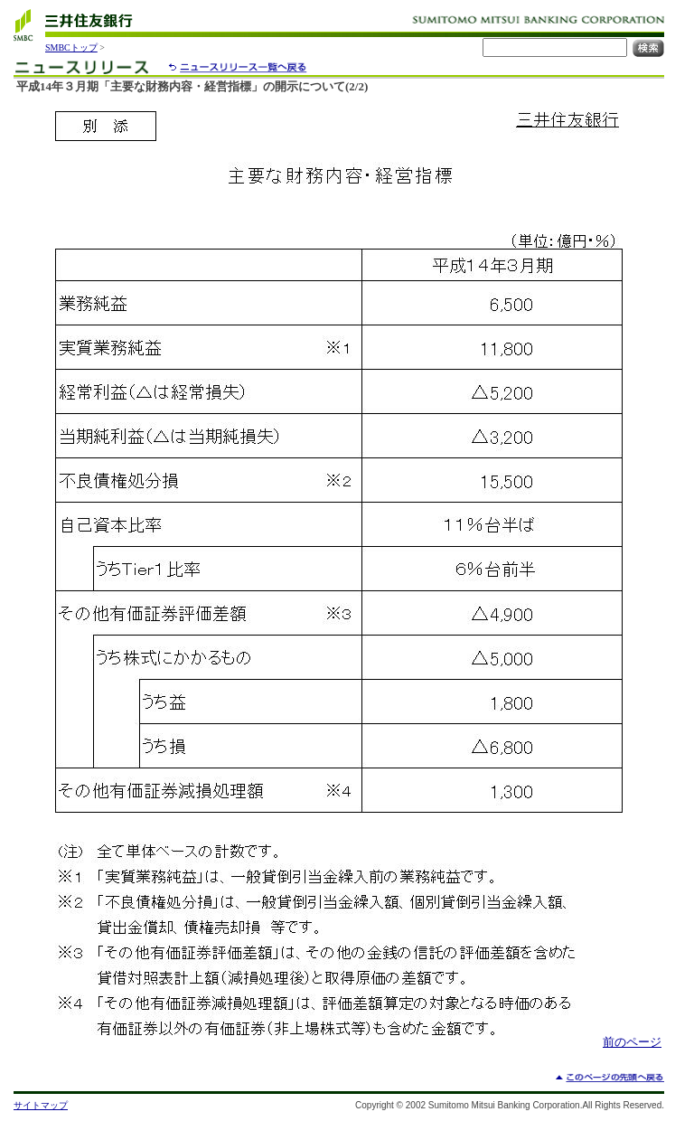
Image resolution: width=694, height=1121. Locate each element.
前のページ (632, 1042)
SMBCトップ (71, 47)
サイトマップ (41, 1105)
